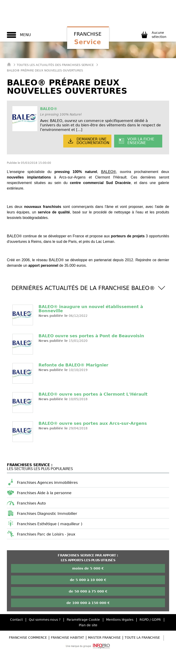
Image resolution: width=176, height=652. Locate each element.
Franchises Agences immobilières (47, 482)
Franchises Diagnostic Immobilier (47, 513)
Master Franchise (104, 637)
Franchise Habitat (67, 637)
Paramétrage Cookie (83, 619)
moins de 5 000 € (88, 568)
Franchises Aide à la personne (44, 493)
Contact (16, 619)
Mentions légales (119, 619)
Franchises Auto (31, 503)
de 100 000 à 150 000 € (88, 603)
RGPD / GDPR (150, 619)
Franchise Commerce (28, 637)
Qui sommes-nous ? (44, 619)
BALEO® (48, 109)
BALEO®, (109, 172)
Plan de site (88, 625)
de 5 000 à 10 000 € (88, 580)
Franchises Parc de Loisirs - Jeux (46, 534)
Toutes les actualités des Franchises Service (55, 65)
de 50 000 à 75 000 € (88, 591)
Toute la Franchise (142, 637)
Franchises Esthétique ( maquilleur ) (49, 524)
